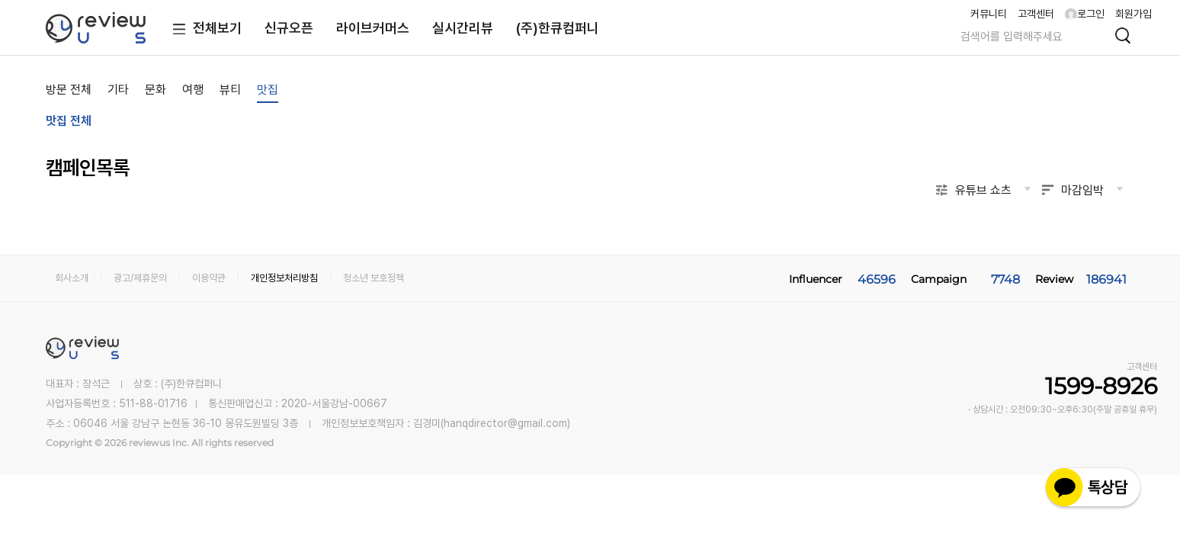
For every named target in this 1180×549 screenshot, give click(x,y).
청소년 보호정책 (373, 278)
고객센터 (1036, 14)
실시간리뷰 (462, 28)
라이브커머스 (372, 28)
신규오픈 (289, 28)
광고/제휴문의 (140, 278)
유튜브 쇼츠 (983, 190)
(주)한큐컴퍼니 (557, 28)
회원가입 (1133, 14)
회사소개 (71, 278)
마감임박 (1082, 190)
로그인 (1085, 14)
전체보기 (204, 29)
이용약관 (209, 278)
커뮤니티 (988, 14)
